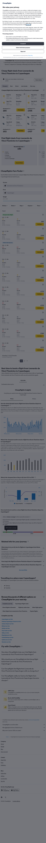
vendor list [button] (28, 24)
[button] (23, 43)
